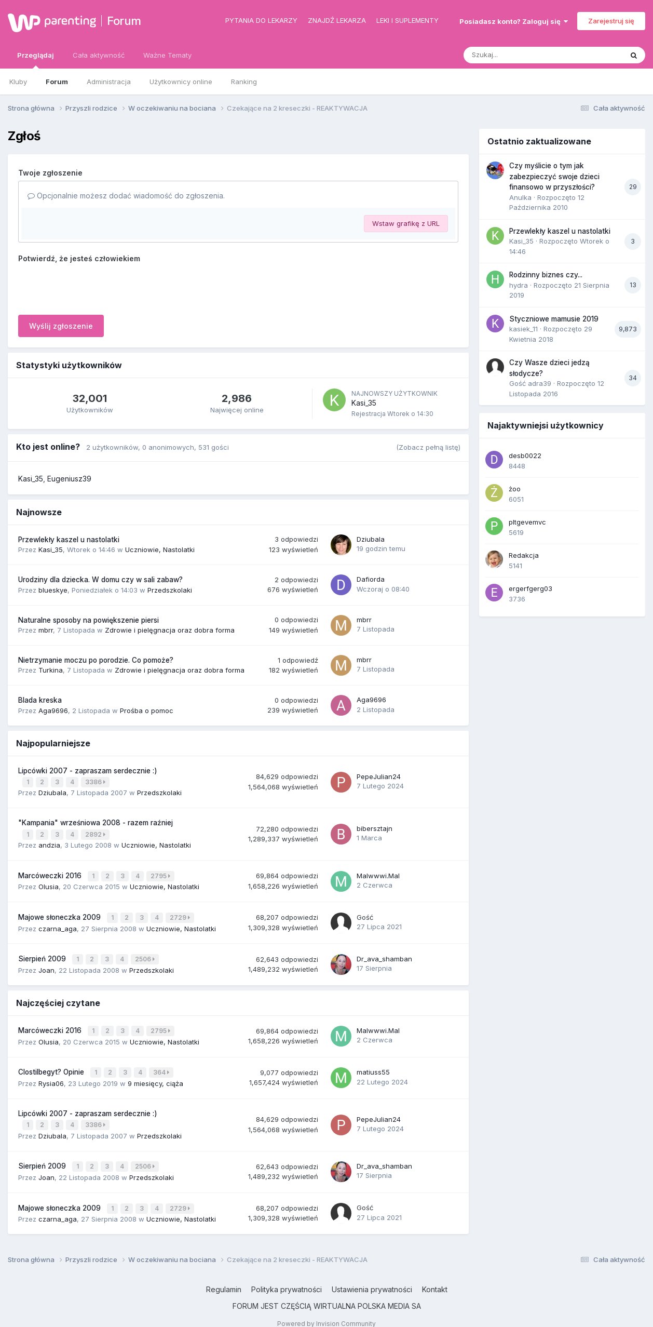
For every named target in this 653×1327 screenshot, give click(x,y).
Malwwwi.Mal (378, 872)
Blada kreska (40, 700)
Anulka (520, 197)
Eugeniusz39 (69, 478)
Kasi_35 (363, 402)
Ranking (244, 81)
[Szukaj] (518, 55)
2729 (181, 913)
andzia (49, 843)
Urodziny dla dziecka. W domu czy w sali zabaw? (100, 579)
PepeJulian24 (379, 775)
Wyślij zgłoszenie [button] (61, 325)
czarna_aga (57, 923)
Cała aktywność (99, 55)
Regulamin (223, 1277)
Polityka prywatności (286, 1277)
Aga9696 (53, 710)
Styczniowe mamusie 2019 (553, 319)
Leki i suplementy (407, 20)
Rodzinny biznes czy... (545, 275)
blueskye (52, 590)
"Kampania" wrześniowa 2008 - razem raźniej (95, 821)
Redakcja (524, 555)
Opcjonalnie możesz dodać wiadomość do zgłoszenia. (126, 195)
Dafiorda (371, 579)
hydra (518, 285)
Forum (124, 21)
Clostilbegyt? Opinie (52, 1065)
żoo (515, 489)
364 (162, 1065)
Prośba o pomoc (146, 710)
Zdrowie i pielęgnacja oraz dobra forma (170, 630)
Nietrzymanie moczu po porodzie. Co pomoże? (95, 660)
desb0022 (525, 455)
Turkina (50, 670)
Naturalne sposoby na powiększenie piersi (88, 620)
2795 (161, 873)
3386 (96, 781)
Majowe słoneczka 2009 (60, 913)
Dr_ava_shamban (384, 953)
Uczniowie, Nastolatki (160, 549)
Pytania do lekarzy (261, 20)
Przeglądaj (35, 60)
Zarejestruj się (611, 21)
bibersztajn (374, 827)
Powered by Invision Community (326, 1312)
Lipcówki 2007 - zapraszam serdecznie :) (87, 771)
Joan (46, 964)
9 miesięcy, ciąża (155, 1075)
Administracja (109, 81)
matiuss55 (373, 1064)
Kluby (18, 81)
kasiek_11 (523, 329)
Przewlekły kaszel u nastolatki (68, 539)
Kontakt (434, 1277)
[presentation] (97, 286)
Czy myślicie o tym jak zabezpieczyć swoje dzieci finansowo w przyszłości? (554, 176)
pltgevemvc (527, 522)
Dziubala (371, 539)
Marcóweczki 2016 (51, 872)
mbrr (45, 630)
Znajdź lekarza (337, 20)
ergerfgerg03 (530, 588)
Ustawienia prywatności (372, 1277)
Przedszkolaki (169, 590)
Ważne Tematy (167, 55)
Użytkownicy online (180, 81)
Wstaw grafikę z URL (406, 223)
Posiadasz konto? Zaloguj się (513, 21)
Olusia (48, 883)
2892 (96, 833)
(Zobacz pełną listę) (428, 447)
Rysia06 (51, 1075)
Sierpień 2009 (43, 953)
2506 (146, 954)
